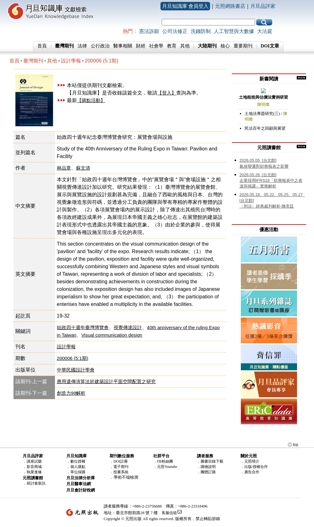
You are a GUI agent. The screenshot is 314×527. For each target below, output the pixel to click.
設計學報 (71, 60)
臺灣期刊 (33, 60)
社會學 (156, 45)
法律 (82, 45)
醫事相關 (122, 45)
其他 (185, 45)
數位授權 (77, 461)
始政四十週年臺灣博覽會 (83, 327)
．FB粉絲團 (163, 461)
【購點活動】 (91, 100)
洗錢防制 (201, 31)
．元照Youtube (165, 467)
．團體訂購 (206, 472)
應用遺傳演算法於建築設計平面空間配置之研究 (106, 381)
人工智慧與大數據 (234, 31)
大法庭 (264, 31)
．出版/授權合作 (254, 467)
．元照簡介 (250, 461)
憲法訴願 (149, 31)
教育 (171, 45)
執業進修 (34, 472)
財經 (140, 45)
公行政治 (100, 45)
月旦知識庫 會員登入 (185, 6)
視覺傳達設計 (128, 327)
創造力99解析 (71, 393)
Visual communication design (111, 335)
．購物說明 (206, 467)
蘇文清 (83, 168)
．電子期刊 (119, 467)
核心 (225, 45)
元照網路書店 (230, 6)
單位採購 (77, 472)
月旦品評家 (262, 6)
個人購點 (77, 467)
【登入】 (166, 92)
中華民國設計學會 (76, 369)
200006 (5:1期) (101, 60)
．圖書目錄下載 (210, 461)
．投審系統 (119, 472)
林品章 (64, 168)
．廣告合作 (250, 472)
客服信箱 (169, 513)
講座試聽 (34, 461)
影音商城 (34, 467)
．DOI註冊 (118, 461)
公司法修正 (174, 31)
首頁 (42, 45)
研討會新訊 (36, 483)
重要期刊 (243, 45)
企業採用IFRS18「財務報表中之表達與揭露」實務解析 (271, 180)
